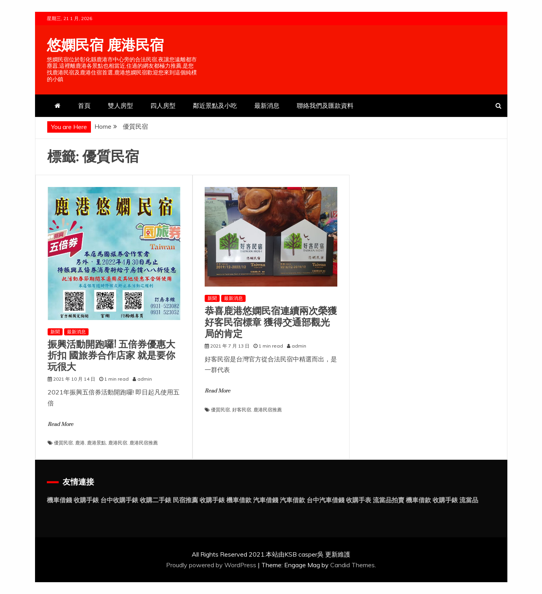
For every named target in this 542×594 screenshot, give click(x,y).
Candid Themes (352, 565)
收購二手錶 (155, 500)
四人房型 (163, 105)
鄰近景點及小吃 (215, 105)
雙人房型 (120, 105)
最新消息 (266, 105)
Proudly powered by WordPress (212, 565)
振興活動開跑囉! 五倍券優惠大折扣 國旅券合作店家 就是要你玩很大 (111, 356)
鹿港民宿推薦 (143, 443)
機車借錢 (59, 500)
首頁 (84, 105)
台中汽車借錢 (325, 500)
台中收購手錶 (119, 500)
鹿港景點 (96, 443)
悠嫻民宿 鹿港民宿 (105, 45)
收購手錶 (86, 500)
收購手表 (358, 500)
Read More (60, 424)
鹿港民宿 (117, 443)
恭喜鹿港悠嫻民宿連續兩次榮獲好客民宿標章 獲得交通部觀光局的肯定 (271, 322)
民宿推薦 (185, 500)
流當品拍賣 (388, 500)
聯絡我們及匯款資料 (325, 105)
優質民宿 (63, 443)
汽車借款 (292, 500)
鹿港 (80, 443)
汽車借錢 (265, 500)
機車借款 (239, 500)
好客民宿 (241, 410)
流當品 (468, 500)
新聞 (55, 332)
